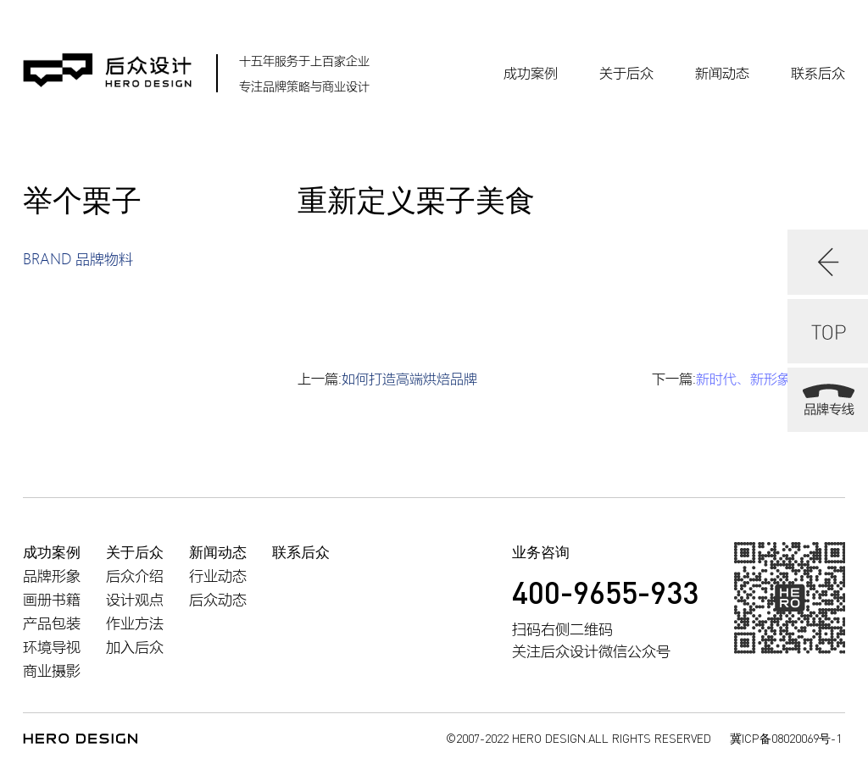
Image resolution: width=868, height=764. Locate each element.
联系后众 (818, 72)
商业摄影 (52, 670)
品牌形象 (52, 575)
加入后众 (135, 647)
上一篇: (387, 378)
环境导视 (52, 647)
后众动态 (218, 599)
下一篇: (748, 378)
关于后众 (626, 72)
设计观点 (135, 599)
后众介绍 (135, 575)
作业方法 (135, 623)
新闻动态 (722, 72)
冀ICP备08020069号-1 (786, 738)
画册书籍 (52, 599)
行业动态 (218, 575)
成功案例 (531, 72)
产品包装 (52, 623)
